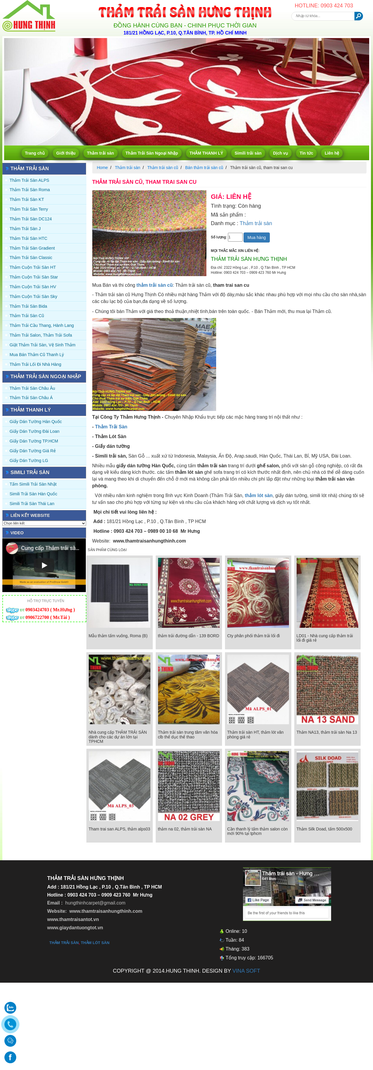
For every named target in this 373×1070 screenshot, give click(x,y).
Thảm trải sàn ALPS (29, 180)
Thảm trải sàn (100, 153)
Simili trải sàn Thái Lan (32, 503)
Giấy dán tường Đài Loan (35, 431)
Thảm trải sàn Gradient (32, 248)
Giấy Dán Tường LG (29, 460)
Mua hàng (256, 237)
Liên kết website (30, 515)
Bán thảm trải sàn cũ (204, 167)
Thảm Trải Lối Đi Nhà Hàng (35, 364)
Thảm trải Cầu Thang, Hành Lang (42, 325)
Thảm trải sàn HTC (28, 238)
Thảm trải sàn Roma (30, 189)
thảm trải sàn (64, 942)
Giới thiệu (65, 153)
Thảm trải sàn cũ (27, 315)
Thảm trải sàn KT (27, 199)
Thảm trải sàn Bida (28, 306)
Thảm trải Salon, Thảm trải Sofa (41, 335)
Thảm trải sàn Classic (31, 257)
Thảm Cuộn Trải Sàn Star (34, 277)
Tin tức (306, 153)
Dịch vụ (280, 153)
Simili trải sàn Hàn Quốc (33, 493)
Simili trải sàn (248, 153)
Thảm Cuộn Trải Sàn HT (33, 267)
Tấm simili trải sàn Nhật (33, 484)
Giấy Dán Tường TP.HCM (34, 441)
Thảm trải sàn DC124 (31, 219)
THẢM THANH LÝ (206, 153)
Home (102, 167)
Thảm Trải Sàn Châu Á (31, 397)
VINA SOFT (246, 971)
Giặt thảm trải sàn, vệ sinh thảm (42, 345)
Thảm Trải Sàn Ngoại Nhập (152, 153)
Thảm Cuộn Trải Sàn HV (33, 286)
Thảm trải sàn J (25, 228)
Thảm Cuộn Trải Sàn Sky (33, 296)
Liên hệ (332, 153)
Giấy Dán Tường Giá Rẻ (33, 450)
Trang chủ (35, 153)
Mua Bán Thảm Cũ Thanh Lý (37, 354)
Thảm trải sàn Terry (29, 209)
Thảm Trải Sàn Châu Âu (32, 388)
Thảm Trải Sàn (111, 426)
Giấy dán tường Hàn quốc (36, 421)
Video (17, 532)
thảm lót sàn (95, 942)
